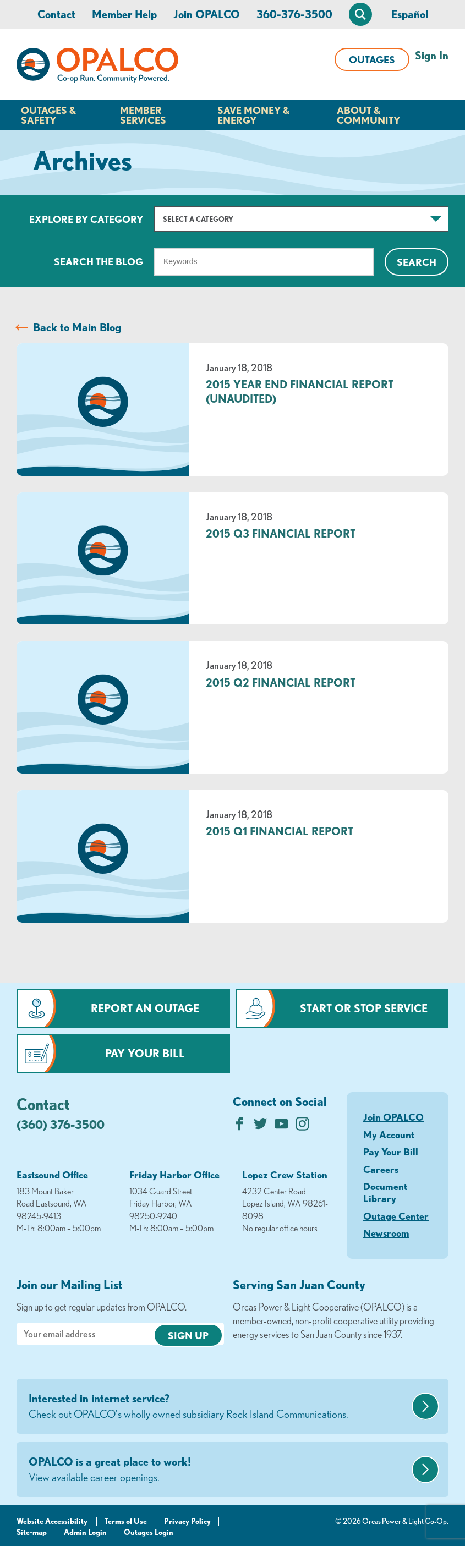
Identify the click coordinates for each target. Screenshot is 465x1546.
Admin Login (85, 1532)
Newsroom (386, 1232)
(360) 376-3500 (61, 1124)
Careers (380, 1169)
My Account (388, 1134)
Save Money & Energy (253, 115)
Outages (372, 59)
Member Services (143, 115)
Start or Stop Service (364, 1008)
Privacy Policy (187, 1521)
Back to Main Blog (77, 327)
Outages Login (148, 1532)
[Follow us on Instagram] (302, 1126)
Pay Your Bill (145, 1053)
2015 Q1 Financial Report (279, 831)
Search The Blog (98, 261)
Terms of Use (126, 1521)
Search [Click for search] (416, 261)
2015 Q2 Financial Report (280, 682)
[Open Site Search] (360, 14)
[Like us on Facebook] (240, 1126)
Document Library (385, 1192)
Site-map (32, 1532)
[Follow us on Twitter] (260, 1126)
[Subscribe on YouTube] (281, 1126)
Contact (56, 14)
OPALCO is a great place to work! (219, 1470)
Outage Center (396, 1215)
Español (409, 14)
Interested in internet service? (219, 1407)
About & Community (368, 115)
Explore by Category (86, 218)
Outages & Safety (48, 115)
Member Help (124, 14)
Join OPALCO (206, 14)
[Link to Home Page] (97, 67)
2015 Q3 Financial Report (280, 533)
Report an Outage (145, 1008)
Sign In (431, 55)
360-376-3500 (294, 14)
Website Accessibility (52, 1521)
